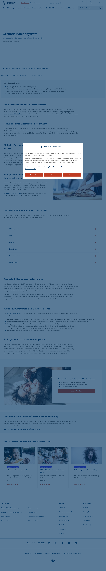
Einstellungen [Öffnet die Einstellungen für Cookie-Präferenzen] (72, 175)
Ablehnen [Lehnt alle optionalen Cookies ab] (53, 175)
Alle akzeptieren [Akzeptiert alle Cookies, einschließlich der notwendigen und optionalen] (34, 175)
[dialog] (53, 161)
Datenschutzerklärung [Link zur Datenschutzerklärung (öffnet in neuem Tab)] (31, 169)
